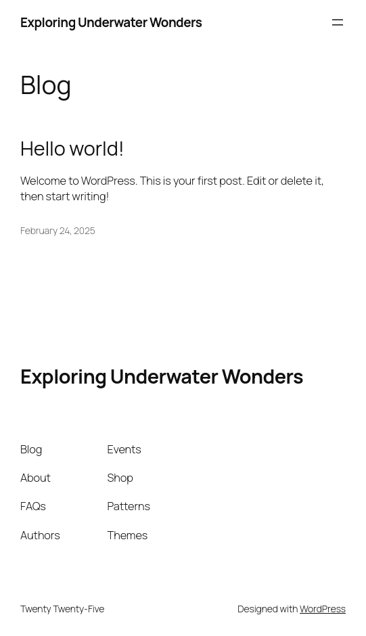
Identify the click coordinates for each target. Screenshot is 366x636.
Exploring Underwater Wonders (111, 22)
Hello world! (72, 148)
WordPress (323, 608)
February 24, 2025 (57, 230)
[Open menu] (337, 22)
